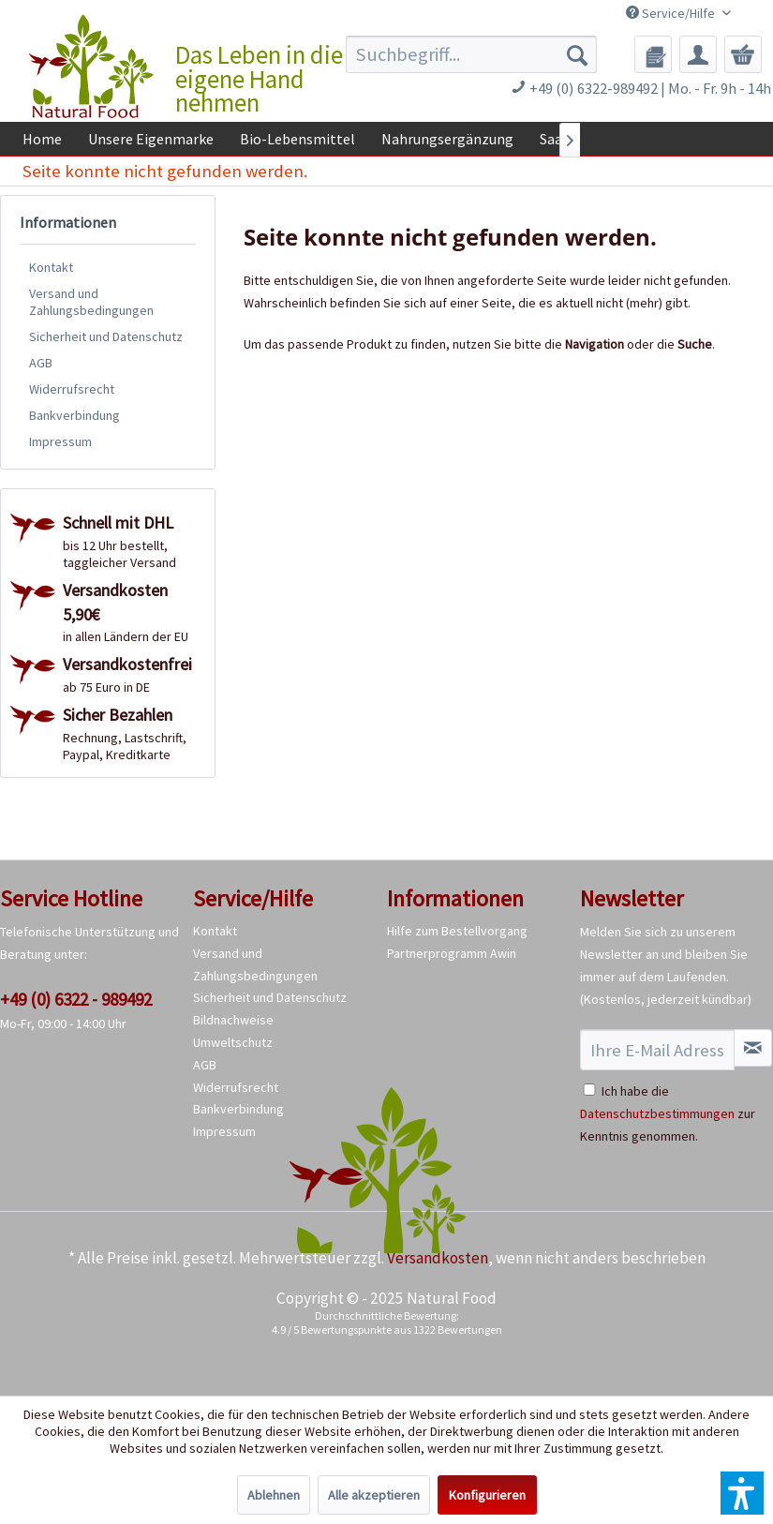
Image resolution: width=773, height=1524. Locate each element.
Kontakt (51, 267)
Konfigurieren (487, 1495)
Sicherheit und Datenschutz (106, 336)
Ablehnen (273, 1495)
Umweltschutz (233, 1042)
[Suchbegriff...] (471, 54)
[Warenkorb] (743, 54)
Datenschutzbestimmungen (657, 1113)
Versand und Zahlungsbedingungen (91, 302)
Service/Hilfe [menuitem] (672, 13)
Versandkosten (437, 1258)
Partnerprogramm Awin (451, 953)
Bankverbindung (74, 415)
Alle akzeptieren (374, 1495)
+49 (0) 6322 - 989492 (76, 999)
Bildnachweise (233, 1019)
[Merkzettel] (653, 54)
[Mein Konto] (698, 54)
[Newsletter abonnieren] (753, 1048)
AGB (40, 362)
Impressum (60, 441)
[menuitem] (471, 54)
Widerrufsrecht (71, 389)
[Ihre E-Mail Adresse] (657, 1049)
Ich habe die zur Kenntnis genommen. (667, 1113)
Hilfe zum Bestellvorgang (457, 930)
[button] (742, 1493)
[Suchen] (577, 54)
